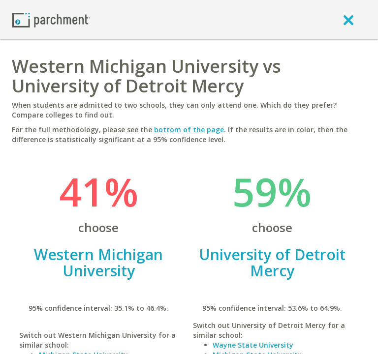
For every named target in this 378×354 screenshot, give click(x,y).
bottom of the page (189, 129)
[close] (348, 20)
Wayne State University (253, 345)
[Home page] (51, 19)
